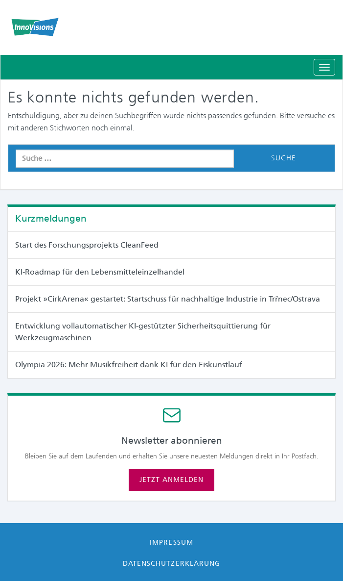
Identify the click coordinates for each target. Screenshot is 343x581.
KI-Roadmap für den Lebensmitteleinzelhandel (99, 272)
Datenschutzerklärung (171, 563)
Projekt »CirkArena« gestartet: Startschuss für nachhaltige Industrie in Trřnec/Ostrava (167, 298)
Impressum (171, 542)
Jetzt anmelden (171, 479)
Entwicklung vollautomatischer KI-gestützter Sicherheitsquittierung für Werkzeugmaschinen (143, 331)
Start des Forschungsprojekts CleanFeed (87, 245)
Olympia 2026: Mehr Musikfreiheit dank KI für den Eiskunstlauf (128, 364)
